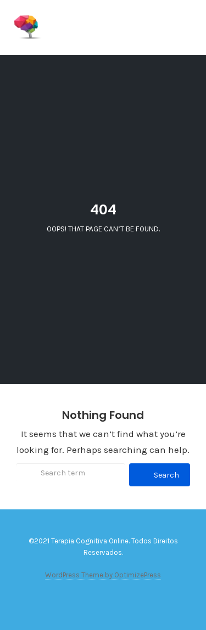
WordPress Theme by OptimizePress (103, 575)
